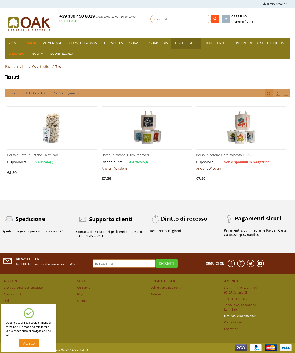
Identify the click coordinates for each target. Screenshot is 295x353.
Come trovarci (233, 322)
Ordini (7, 301)
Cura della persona (121, 43)
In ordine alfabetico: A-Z (29, 93)
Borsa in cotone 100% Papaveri (125, 155)
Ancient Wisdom (114, 168)
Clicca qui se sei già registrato (23, 287)
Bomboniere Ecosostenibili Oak (259, 43)
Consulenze (215, 43)
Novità (37, 53)
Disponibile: (205, 162)
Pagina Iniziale (16, 66)
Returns (155, 294)
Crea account (12, 294)
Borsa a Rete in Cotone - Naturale (33, 155)
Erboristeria (156, 43)
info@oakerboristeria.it (240, 316)
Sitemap (82, 301)
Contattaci (231, 329)
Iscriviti (166, 263)
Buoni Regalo (61, 53)
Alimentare (52, 43)
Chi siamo (83, 287)
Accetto (29, 343)
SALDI (31, 43)
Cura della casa (83, 43)
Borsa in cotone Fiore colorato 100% (223, 155)
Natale (14, 43)
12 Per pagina (66, 93)
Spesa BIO (16, 53)
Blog (80, 294)
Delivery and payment (165, 287)
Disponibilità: (17, 162)
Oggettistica (186, 43)
